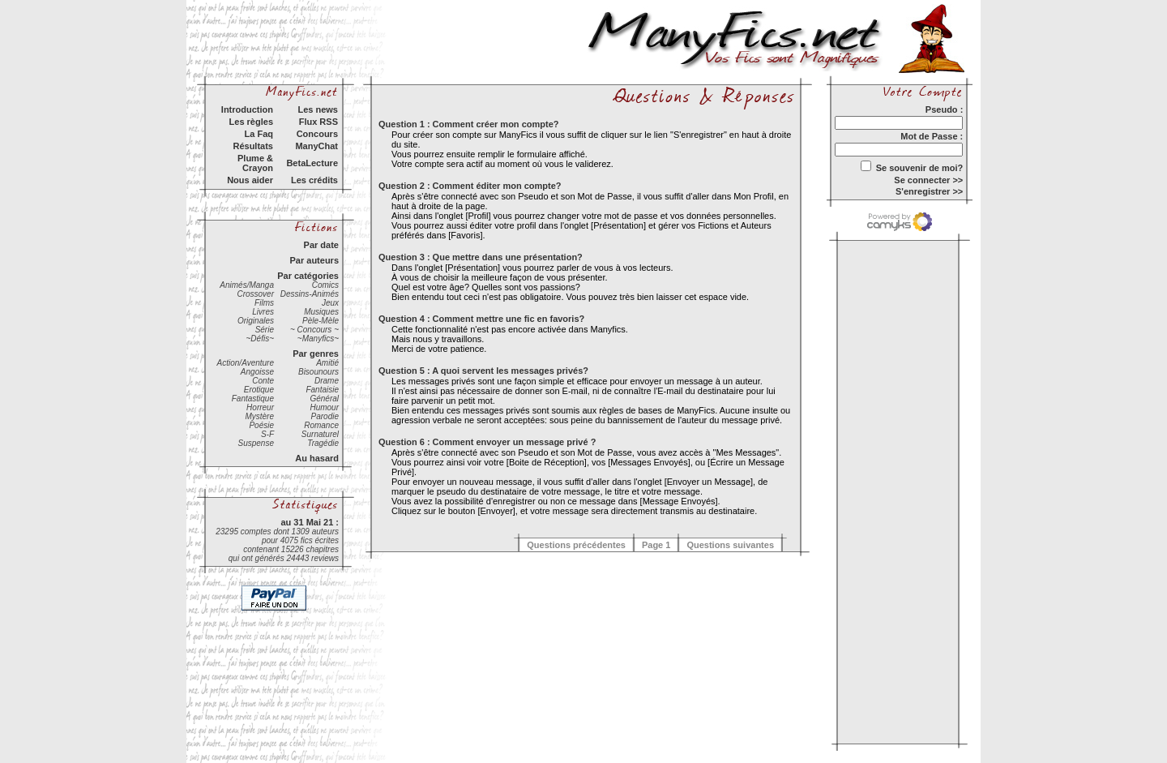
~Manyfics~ (318, 338)
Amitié (327, 362)
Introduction (247, 109)
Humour (324, 407)
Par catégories (308, 276)
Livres (263, 311)
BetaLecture (312, 163)
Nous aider (250, 180)
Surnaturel (320, 434)
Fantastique (253, 398)
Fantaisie (322, 389)
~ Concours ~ (314, 329)
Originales (255, 320)
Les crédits (314, 180)
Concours (317, 134)
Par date (321, 245)
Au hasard (317, 458)
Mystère (259, 416)
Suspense (256, 443)
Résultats (253, 146)
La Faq (259, 134)
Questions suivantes (730, 545)
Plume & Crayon (255, 163)
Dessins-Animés (309, 293)
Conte (263, 380)
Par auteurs (314, 260)
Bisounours (318, 371)
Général (324, 398)
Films (264, 302)
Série (264, 329)
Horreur (260, 407)
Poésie (261, 425)
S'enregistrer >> (929, 191)
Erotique (259, 389)
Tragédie (323, 443)
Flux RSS (318, 121)
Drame (326, 380)
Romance (321, 425)
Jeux (330, 302)
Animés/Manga (247, 285)
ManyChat (316, 146)
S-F (267, 434)
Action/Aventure (245, 362)
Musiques (321, 311)
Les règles (251, 121)
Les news (317, 109)
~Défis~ (260, 338)
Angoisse (257, 371)
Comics (325, 285)
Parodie (325, 416)
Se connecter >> (928, 180)
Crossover (255, 293)
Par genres (316, 353)
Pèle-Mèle (320, 320)
